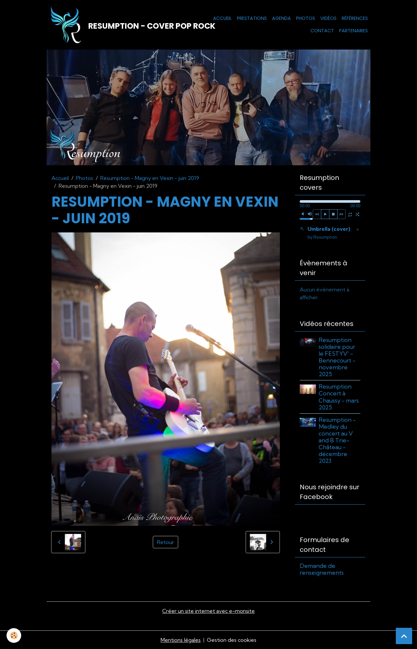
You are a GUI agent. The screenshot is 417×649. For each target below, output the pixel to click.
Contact (322, 30)
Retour (165, 542)
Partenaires (353, 30)
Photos (305, 18)
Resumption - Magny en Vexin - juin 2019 (149, 178)
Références (355, 18)
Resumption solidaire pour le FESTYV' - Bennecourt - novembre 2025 (337, 357)
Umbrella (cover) (329, 233)
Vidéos (328, 18)
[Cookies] (14, 635)
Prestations (252, 18)
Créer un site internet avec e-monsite (208, 611)
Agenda (281, 18)
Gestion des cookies (231, 640)
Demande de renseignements (322, 569)
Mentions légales (181, 640)
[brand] (115, 24)
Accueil (222, 18)
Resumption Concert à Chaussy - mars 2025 (339, 396)
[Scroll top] (404, 636)
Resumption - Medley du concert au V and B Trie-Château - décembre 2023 (337, 440)
